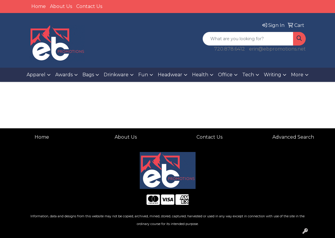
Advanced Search (293, 137)
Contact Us (89, 6)
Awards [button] (64, 74)
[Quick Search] (248, 39)
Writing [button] (272, 74)
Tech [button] (248, 74)
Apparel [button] (36, 74)
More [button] (297, 74)
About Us (61, 6)
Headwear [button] (170, 74)
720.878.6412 (229, 49)
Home (38, 6)
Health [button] (200, 74)
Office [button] (225, 74)
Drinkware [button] (116, 74)
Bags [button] (88, 74)
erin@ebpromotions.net (277, 49)
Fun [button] (143, 74)
